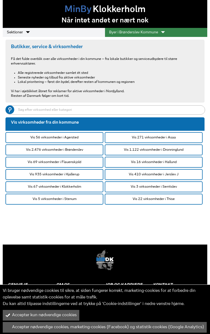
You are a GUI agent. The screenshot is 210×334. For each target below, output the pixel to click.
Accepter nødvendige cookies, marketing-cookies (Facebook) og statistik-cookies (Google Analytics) (104, 327)
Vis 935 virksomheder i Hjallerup (54, 174)
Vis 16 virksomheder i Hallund (154, 162)
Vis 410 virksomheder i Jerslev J (154, 174)
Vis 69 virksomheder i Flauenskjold (54, 162)
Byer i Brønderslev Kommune (137, 32)
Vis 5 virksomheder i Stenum (55, 199)
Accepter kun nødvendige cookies (41, 315)
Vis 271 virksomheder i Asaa (154, 137)
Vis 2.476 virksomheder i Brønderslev (54, 150)
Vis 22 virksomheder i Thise (154, 199)
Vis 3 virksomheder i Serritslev (154, 186)
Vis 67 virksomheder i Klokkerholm (54, 186)
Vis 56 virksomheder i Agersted (54, 137)
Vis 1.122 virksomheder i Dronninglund (153, 150)
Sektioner (18, 32)
